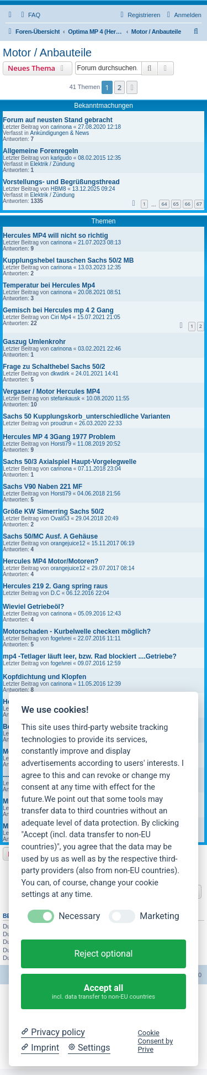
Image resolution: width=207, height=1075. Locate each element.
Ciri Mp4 (61, 317)
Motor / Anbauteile (47, 52)
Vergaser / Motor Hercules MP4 (51, 391)
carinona (61, 127)
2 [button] (119, 87)
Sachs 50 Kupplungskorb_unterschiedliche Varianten (86, 416)
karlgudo (61, 158)
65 (176, 203)
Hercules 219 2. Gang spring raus (55, 586)
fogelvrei (61, 638)
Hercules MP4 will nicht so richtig (55, 235)
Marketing (159, 916)
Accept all (103, 992)
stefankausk (65, 398)
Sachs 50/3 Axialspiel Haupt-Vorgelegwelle (69, 462)
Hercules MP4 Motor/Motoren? (50, 561)
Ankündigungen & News (59, 133)
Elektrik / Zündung (52, 164)
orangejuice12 (68, 543)
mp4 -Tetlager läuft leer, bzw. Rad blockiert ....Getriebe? (90, 656)
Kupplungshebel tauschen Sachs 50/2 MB (68, 260)
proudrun (62, 423)
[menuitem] (29, 15)
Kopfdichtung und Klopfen (44, 677)
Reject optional (103, 953)
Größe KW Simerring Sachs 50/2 (53, 511)
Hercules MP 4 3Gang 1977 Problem (59, 437)
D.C (55, 593)
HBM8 (58, 189)
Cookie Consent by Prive (155, 1041)
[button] (131, 87)
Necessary (79, 916)
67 (199, 203)
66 (187, 203)
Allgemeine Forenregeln (40, 151)
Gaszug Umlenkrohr (34, 342)
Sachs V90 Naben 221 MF (42, 486)
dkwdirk (60, 373)
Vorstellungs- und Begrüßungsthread (61, 182)
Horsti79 (61, 444)
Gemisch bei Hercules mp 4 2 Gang (58, 310)
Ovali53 (60, 518)
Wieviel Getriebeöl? (33, 606)
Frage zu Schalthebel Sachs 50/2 (54, 366)
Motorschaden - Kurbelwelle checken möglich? (77, 631)
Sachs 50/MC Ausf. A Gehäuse (50, 536)
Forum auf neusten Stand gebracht (58, 120)
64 (164, 203)
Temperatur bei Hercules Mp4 (49, 285)
